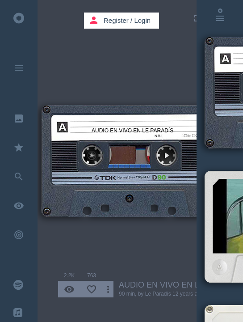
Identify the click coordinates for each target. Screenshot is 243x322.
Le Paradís (158, 294)
